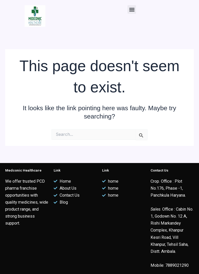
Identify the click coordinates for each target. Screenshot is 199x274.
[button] (131, 9)
